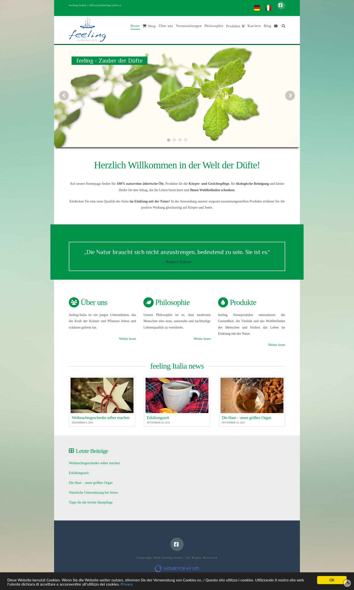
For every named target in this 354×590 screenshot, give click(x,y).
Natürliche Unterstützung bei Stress (93, 492)
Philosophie (172, 302)
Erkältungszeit (79, 473)
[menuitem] (257, 8)
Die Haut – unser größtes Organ (91, 483)
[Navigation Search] (282, 30)
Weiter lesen (127, 339)
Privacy (127, 586)
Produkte (243, 302)
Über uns (94, 302)
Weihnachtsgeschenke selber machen (94, 463)
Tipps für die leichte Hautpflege (91, 502)
